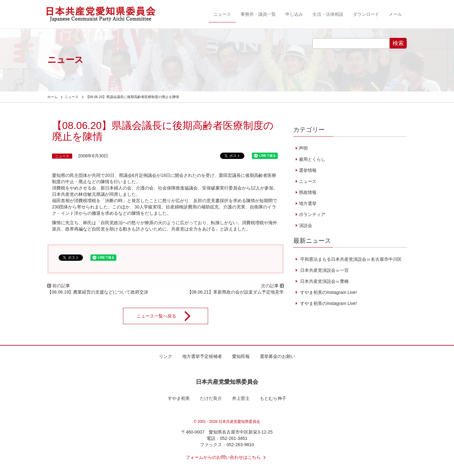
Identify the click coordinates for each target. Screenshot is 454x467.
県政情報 (308, 192)
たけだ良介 (211, 398)
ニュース (222, 14)
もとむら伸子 (273, 398)
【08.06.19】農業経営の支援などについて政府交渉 (97, 292)
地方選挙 (308, 203)
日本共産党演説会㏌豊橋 (324, 281)
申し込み (294, 14)
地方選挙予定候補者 (202, 356)
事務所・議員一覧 (258, 14)
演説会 (305, 225)
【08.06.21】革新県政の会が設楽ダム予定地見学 (235, 292)
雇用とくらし (312, 159)
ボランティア (312, 214)
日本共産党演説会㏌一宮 (324, 270)
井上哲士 (241, 398)
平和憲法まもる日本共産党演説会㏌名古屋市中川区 (350, 259)
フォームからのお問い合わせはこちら (227, 457)
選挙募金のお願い (277, 356)
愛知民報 (241, 356)
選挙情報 (308, 170)
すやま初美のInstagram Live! (328, 292)
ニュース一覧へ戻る (168, 316)
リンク (165, 356)
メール (395, 14)
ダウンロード (366, 14)
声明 (303, 148)
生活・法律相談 (327, 14)
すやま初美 (179, 398)
